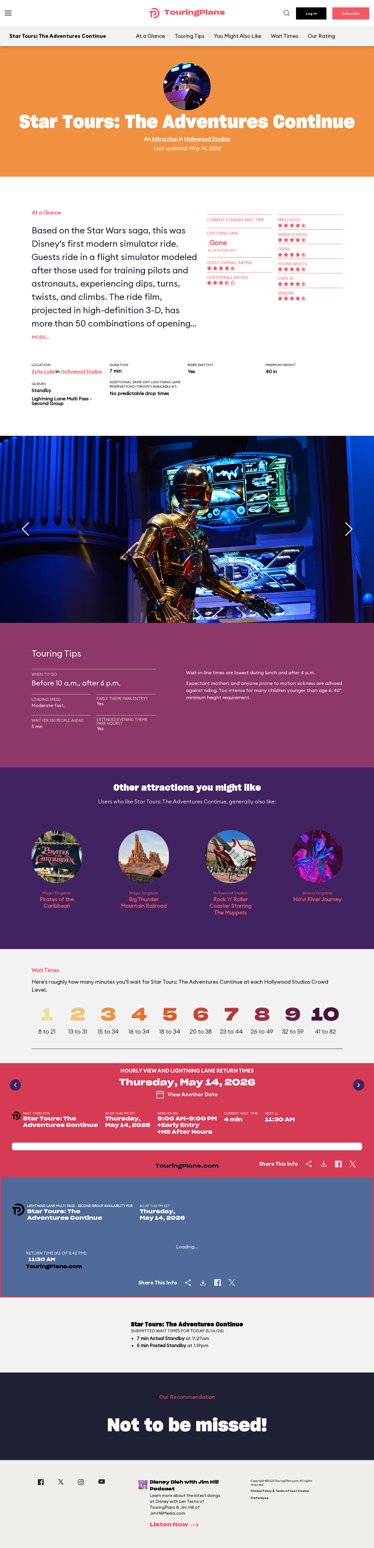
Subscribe (351, 13)
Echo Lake (43, 371)
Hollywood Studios (207, 139)
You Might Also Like (237, 36)
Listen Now (176, 1525)
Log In (311, 13)
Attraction (165, 139)
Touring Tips (189, 36)
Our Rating (321, 36)
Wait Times (284, 36)
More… (40, 337)
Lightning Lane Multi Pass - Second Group (62, 401)
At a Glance (150, 36)
